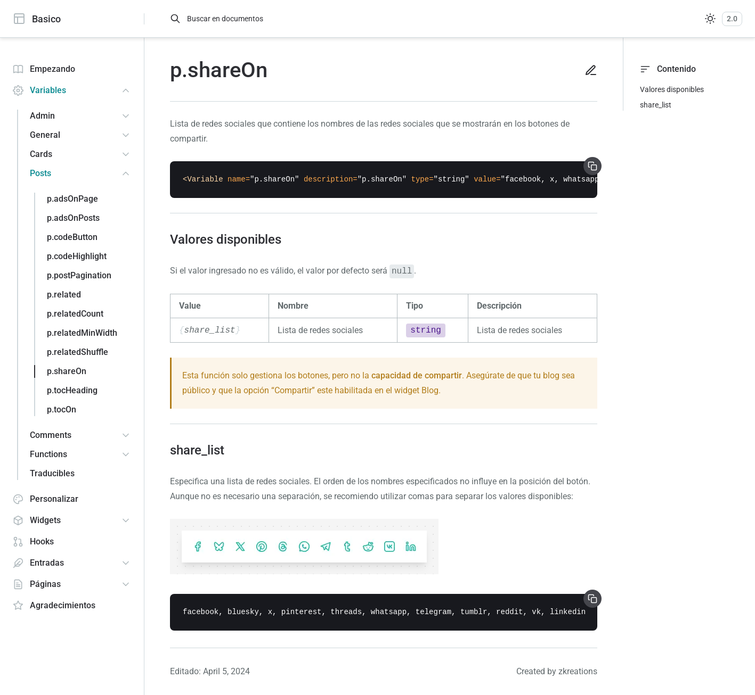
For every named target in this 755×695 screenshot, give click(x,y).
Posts (40, 173)
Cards (41, 154)
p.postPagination (79, 275)
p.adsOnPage (72, 199)
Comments (50, 435)
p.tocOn (61, 409)
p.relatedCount (75, 314)
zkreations (577, 671)
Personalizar (45, 499)
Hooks (33, 541)
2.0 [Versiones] (732, 18)
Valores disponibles (672, 89)
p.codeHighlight (77, 256)
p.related (64, 294)
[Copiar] (592, 166)
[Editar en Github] (586, 70)
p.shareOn (66, 371)
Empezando (44, 69)
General (45, 135)
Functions (48, 454)
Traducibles (52, 473)
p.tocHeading (72, 390)
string (425, 330)
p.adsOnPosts (73, 218)
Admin (42, 116)
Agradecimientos (54, 605)
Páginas (37, 584)
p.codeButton (72, 237)
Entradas (38, 563)
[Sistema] (710, 18)
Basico (37, 18)
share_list (655, 105)
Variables (39, 90)
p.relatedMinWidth (82, 333)
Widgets (37, 520)
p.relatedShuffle (77, 352)
